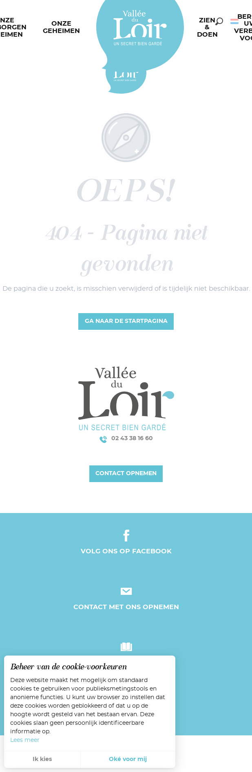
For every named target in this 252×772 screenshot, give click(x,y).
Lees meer (25, 740)
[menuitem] (63, 27)
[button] (219, 21)
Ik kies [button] (42, 759)
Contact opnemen (126, 473)
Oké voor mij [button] (128, 759)
